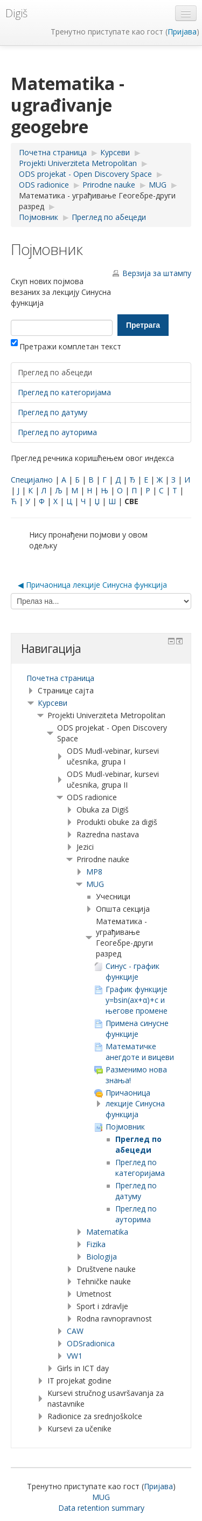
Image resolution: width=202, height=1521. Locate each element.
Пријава (182, 31)
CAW (75, 1331)
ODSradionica (91, 1343)
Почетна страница (60, 678)
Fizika (96, 1244)
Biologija (101, 1256)
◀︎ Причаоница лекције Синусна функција (92, 585)
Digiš (16, 13)
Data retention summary (101, 1508)
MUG (95, 884)
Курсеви (52, 703)
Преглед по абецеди (55, 372)
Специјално (32, 479)
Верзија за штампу (156, 273)
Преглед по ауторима (57, 432)
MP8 (94, 871)
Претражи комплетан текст (66, 346)
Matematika (107, 1232)
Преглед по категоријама (64, 392)
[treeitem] (101, 678)
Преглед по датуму (52, 412)
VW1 (74, 1356)
